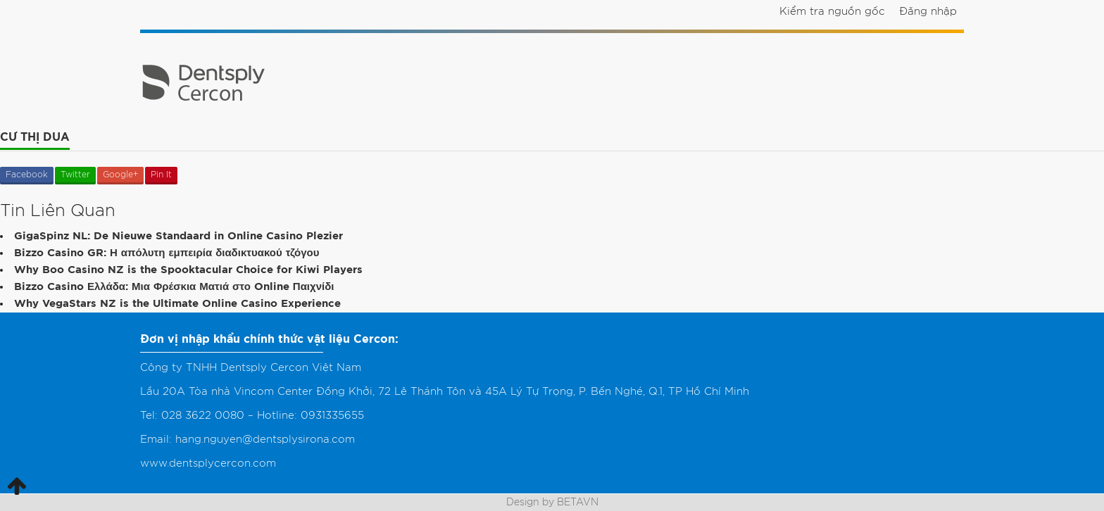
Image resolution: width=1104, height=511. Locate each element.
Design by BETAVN (552, 502)
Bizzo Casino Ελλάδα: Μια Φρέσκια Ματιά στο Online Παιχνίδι (174, 287)
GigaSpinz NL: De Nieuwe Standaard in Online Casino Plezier (178, 236)
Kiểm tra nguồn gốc (832, 11)
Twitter (75, 174)
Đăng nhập (928, 11)
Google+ (120, 174)
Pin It (161, 174)
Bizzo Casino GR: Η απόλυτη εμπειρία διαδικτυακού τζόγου (166, 253)
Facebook (27, 174)
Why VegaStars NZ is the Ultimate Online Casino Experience (177, 303)
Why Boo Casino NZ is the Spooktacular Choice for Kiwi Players (188, 270)
